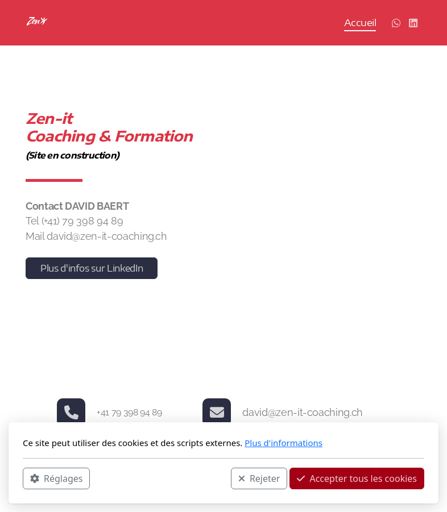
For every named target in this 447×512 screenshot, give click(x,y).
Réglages (56, 478)
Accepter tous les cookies (357, 478)
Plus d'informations (283, 442)
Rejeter (259, 478)
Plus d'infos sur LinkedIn (91, 268)
